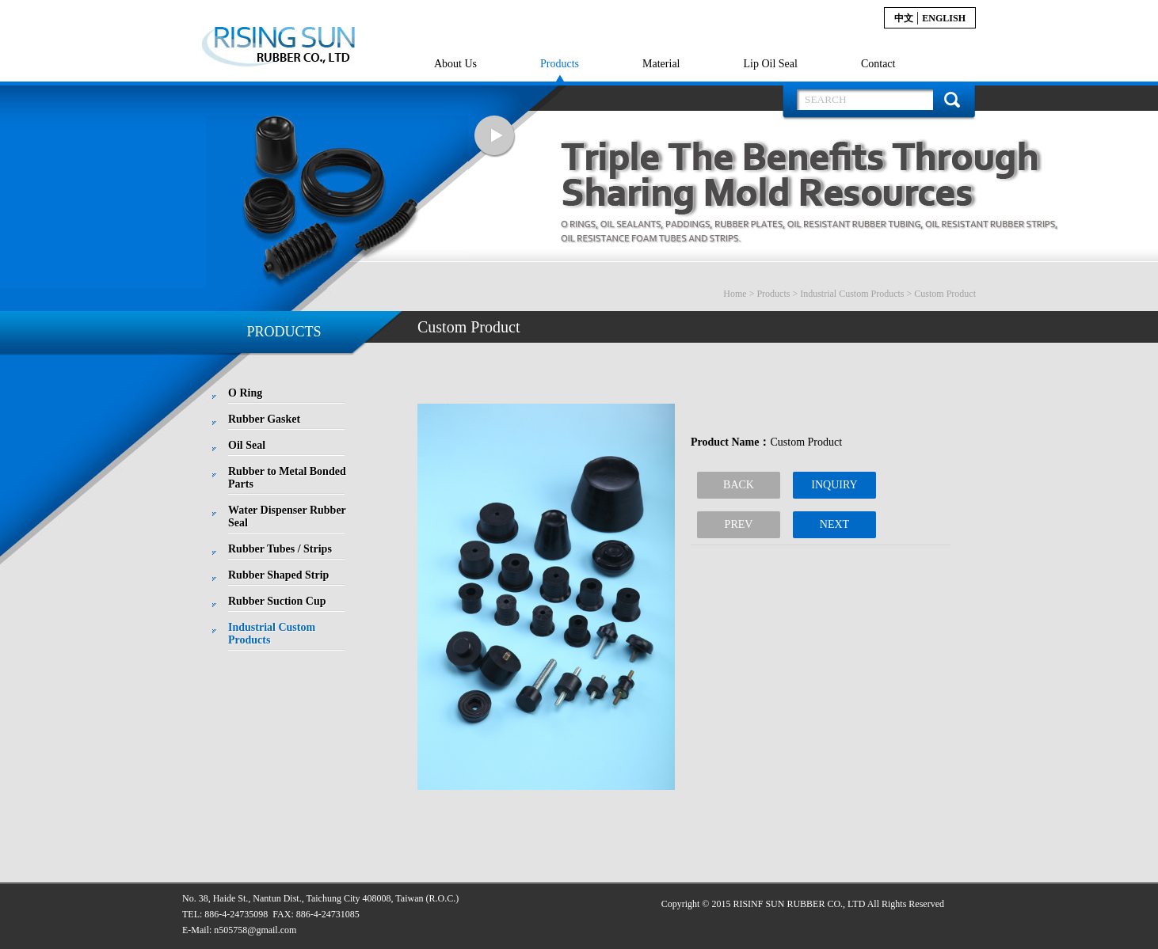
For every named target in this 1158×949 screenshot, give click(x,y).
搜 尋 (952, 100)
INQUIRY (834, 485)
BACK (738, 485)
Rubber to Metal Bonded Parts (287, 477)
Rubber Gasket (264, 419)
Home (734, 293)
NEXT (834, 524)
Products (559, 64)
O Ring (245, 393)
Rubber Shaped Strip (278, 575)
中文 (903, 18)
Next (495, 137)
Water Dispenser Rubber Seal (287, 516)
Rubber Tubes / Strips (280, 549)
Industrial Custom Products (852, 293)
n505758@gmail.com (255, 930)
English (944, 18)
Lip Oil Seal (770, 64)
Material (661, 64)
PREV (739, 524)
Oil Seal (246, 445)
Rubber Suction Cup (277, 601)
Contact (878, 64)
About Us (455, 64)
